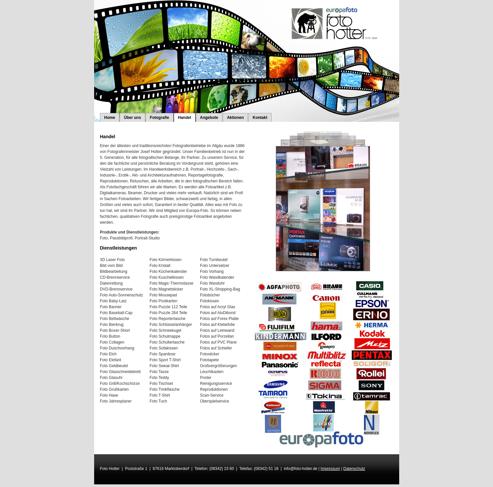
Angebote (209, 117)
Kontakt (260, 117)
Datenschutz (354, 468)
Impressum (330, 468)
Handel (184, 117)
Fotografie (159, 117)
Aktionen (235, 117)
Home (109, 117)
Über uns (132, 117)
